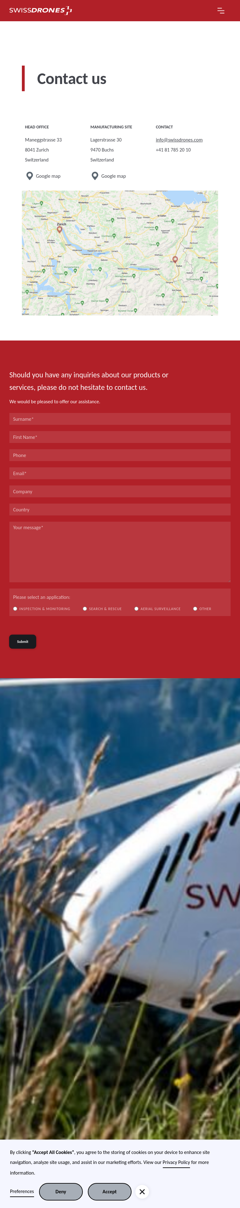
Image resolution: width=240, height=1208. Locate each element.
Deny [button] (61, 1192)
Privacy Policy (176, 1162)
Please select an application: (41, 597)
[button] (221, 11)
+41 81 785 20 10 (173, 150)
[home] (40, 10)
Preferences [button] (22, 1191)
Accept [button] (109, 1192)
